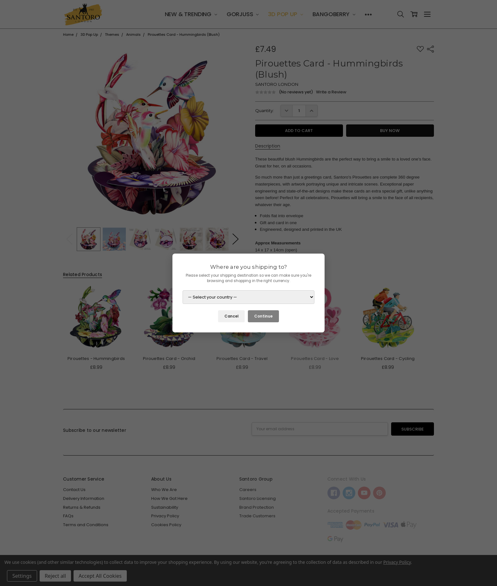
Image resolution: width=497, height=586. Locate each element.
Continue (263, 316)
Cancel (231, 316)
